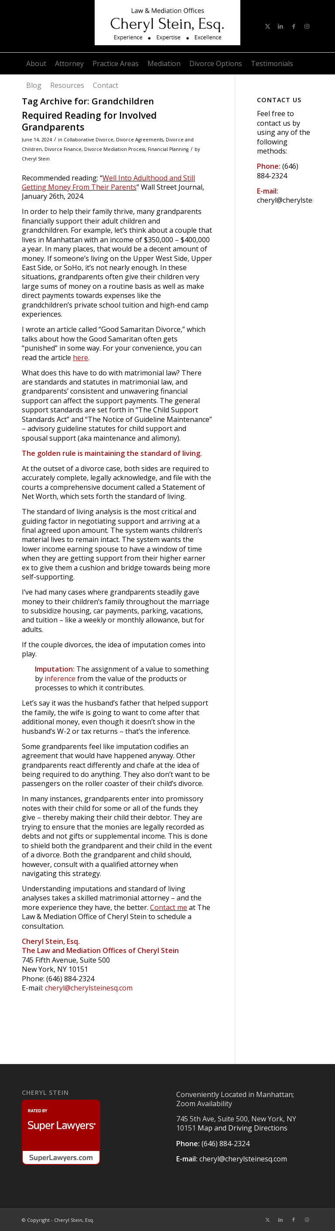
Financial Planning (168, 149)
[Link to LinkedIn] (280, 26)
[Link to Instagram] (306, 26)
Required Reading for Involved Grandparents (89, 121)
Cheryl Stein (36, 159)
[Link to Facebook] (293, 26)
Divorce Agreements (139, 140)
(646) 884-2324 (277, 170)
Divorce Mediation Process (114, 149)
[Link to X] (267, 26)
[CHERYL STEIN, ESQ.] (167, 26)
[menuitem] (36, 63)
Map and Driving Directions (242, 1128)
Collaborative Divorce (88, 140)
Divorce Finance (63, 149)
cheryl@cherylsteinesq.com (89, 988)
